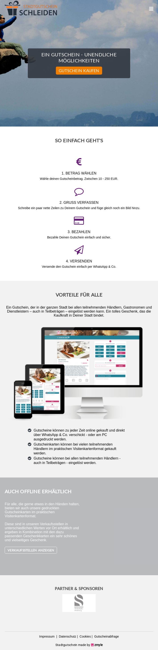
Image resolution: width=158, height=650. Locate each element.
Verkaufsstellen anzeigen (31, 550)
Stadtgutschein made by (79, 645)
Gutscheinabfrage (106, 636)
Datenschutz (67, 636)
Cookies (85, 636)
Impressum (47, 636)
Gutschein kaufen (79, 70)
